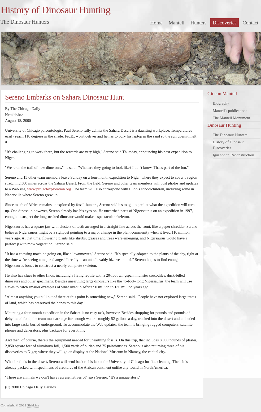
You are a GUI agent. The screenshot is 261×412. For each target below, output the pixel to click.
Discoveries (224, 22)
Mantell (177, 22)
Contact (251, 22)
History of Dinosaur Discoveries (228, 145)
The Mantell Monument (231, 118)
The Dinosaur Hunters (230, 135)
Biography (221, 103)
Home (156, 22)
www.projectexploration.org (49, 189)
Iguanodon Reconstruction (233, 155)
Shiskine (33, 405)
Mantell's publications (230, 111)
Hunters (198, 22)
